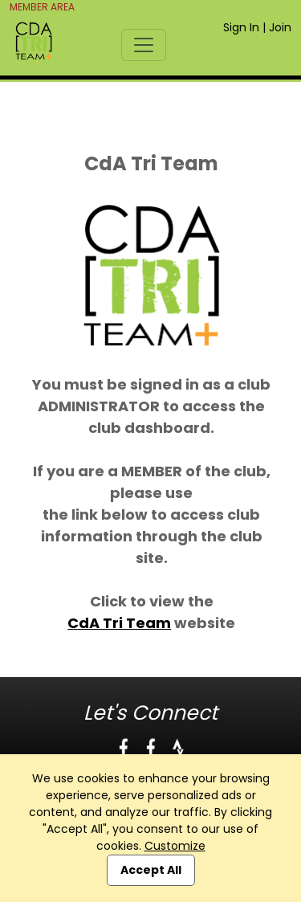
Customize (174, 846)
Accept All (150, 870)
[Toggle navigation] (143, 45)
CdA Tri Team (119, 623)
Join (280, 27)
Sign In (241, 27)
